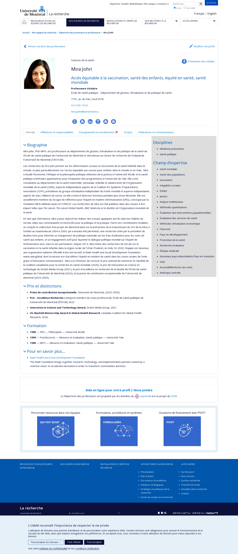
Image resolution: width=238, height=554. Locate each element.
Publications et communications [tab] (156, 132)
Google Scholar (98, 121)
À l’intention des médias (201, 61)
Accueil (25, 32)
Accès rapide (188, 464)
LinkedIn (90, 121)
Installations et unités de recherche (115, 466)
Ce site (177, 8)
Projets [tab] (128, 132)
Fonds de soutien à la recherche (157, 497)
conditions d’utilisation (87, 548)
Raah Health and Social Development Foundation (57, 357)
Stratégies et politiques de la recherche (155, 491)
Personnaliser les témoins (46, 542)
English (212, 13)
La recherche (59, 14)
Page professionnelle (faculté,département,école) (74, 121)
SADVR (141, 396)
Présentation (147, 471)
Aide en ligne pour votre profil (108, 390)
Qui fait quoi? (78, 513)
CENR (174, 396)
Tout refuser (74, 542)
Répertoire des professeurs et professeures (80, 32)
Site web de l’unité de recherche (82, 121)
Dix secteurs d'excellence (153, 480)
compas (185, 493)
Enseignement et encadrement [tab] (100, 133)
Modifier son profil (204, 46)
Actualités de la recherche (194, 489)
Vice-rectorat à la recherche (157, 464)
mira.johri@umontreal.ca (84, 111)
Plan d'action (147, 476)
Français (199, 13)
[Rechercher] (201, 4)
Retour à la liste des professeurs (46, 46)
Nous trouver (187, 476)
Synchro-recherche (190, 480)
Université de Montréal (32, 11)
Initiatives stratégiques (152, 484)
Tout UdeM (189, 8)
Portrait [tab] (30, 132)
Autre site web (105, 121)
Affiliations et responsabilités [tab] (56, 132)
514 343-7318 (79, 105)
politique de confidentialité (53, 548)
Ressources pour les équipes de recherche (36, 466)
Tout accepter (94, 542)
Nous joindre (143, 390)
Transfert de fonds (190, 484)
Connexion (163, 3)
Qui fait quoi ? (188, 471)
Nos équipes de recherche (44, 32)
